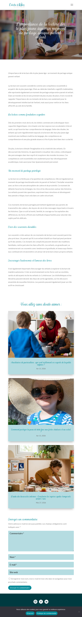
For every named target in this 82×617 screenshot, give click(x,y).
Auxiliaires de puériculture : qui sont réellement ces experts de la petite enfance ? (41, 363)
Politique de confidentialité (46, 613)
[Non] (79, 611)
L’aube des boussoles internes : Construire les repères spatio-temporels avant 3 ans (41, 497)
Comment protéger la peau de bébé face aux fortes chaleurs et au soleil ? (41, 430)
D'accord (30, 613)
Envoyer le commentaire (20, 588)
